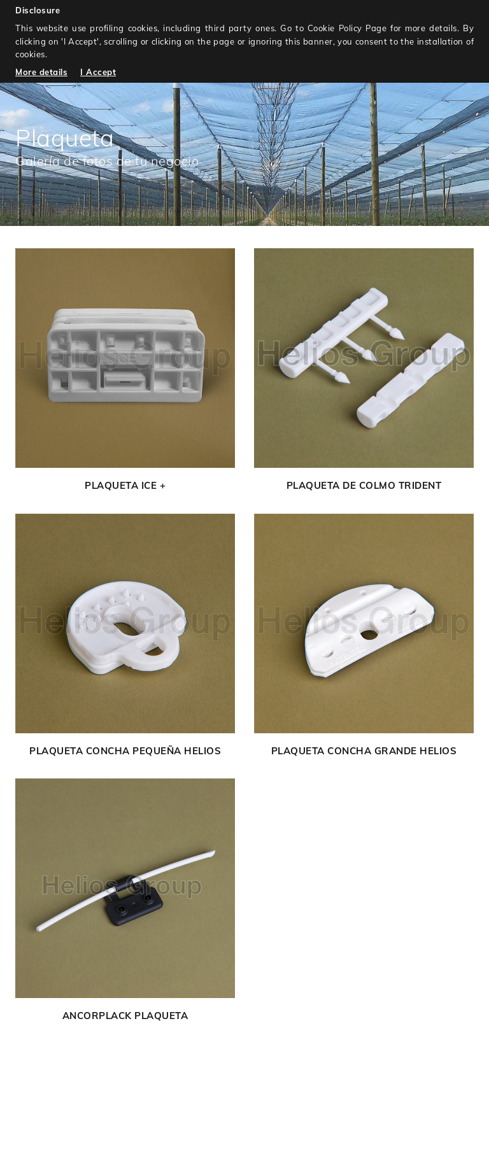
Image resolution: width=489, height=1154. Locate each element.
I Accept (98, 72)
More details (41, 72)
